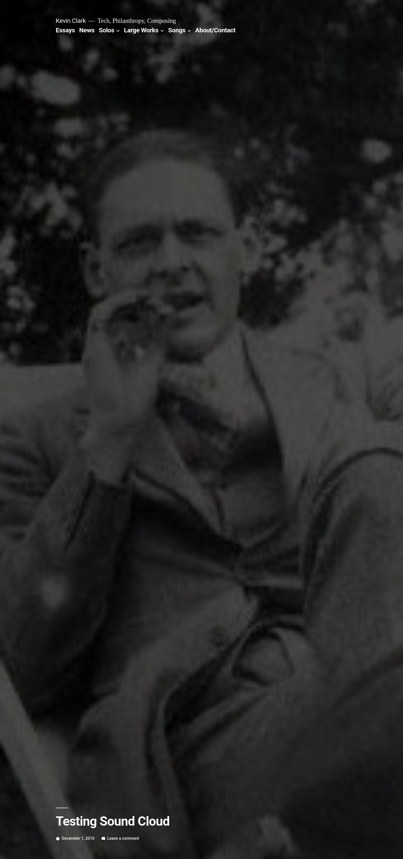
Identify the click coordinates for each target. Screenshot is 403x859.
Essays (65, 30)
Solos (106, 30)
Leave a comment (123, 838)
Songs (176, 30)
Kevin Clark (71, 20)
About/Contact (215, 30)
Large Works (141, 30)
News (87, 30)
